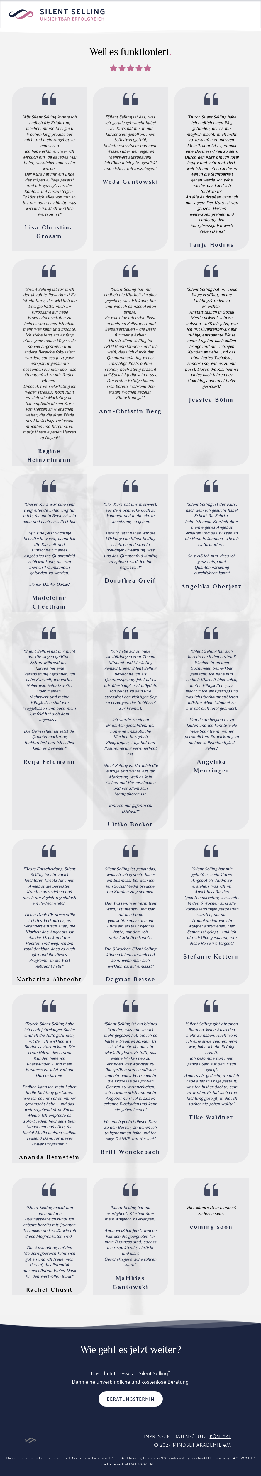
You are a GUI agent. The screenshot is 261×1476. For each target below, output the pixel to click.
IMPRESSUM (157, 1435)
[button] (246, 14)
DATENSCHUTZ (190, 1435)
